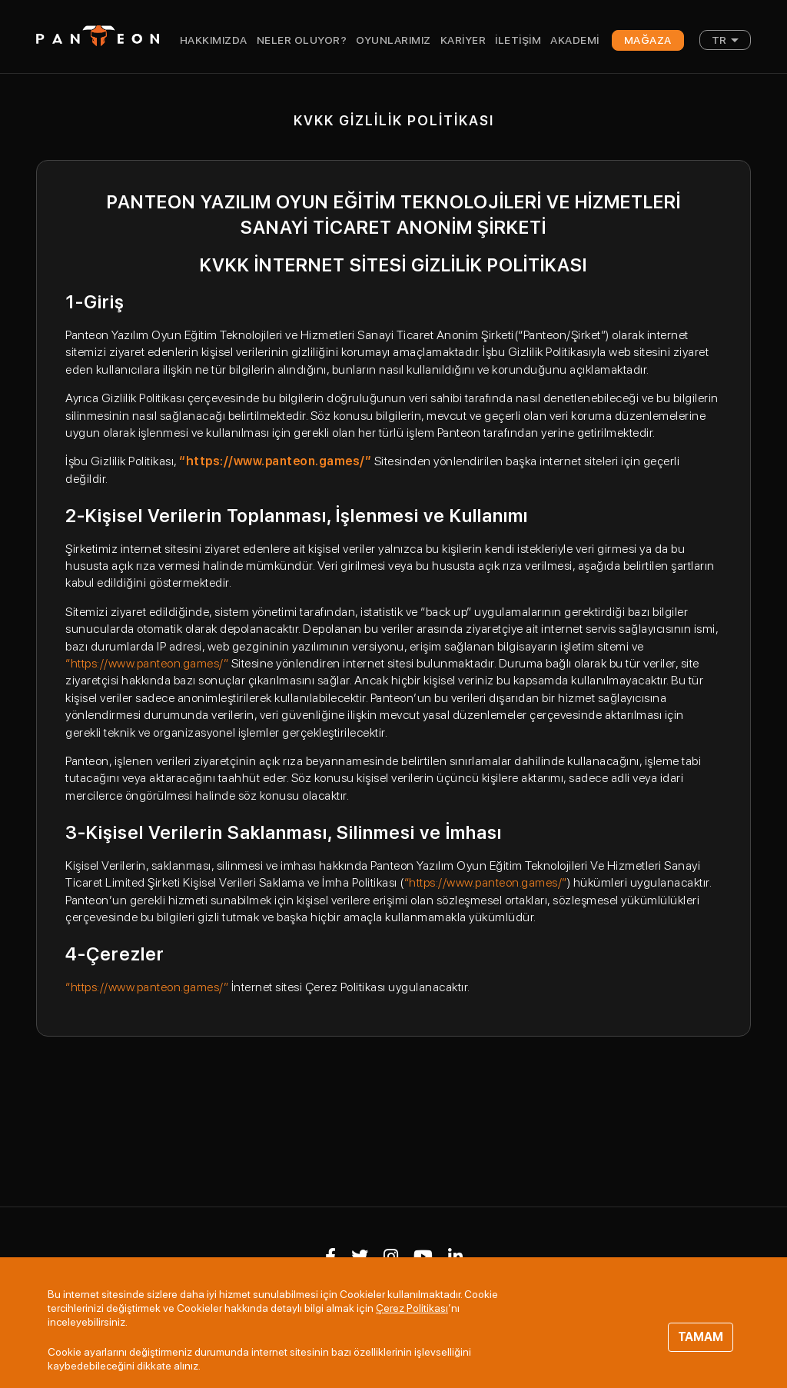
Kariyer (463, 40)
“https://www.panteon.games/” (146, 663)
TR (719, 40)
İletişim (518, 40)
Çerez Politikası (412, 1308)
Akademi (574, 40)
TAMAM (700, 1337)
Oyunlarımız (393, 40)
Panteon (97, 35)
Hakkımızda (213, 40)
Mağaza (648, 40)
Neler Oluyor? (302, 40)
